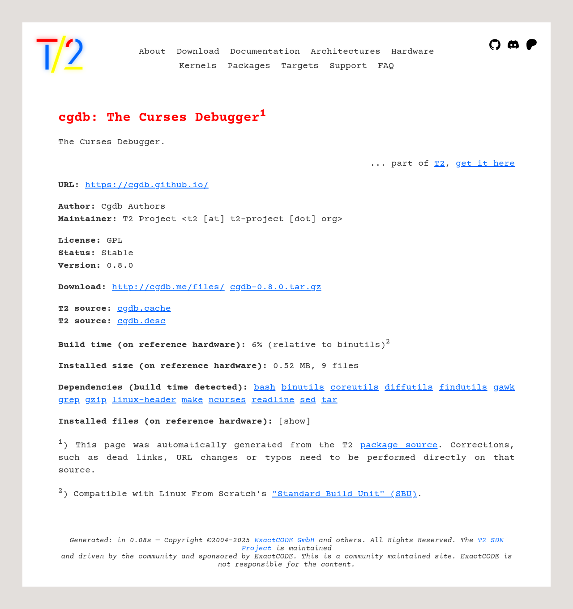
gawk (504, 387)
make (192, 400)
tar (329, 400)
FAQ (386, 66)
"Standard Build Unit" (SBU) (344, 494)
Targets (300, 66)
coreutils (354, 387)
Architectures (346, 52)
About (152, 52)
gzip (96, 400)
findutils (463, 387)
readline (273, 400)
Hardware (412, 52)
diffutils (409, 387)
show (294, 421)
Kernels (198, 66)
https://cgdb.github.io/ (147, 185)
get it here (485, 164)
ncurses (227, 400)
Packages (248, 66)
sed (308, 400)
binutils (303, 387)
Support (348, 66)
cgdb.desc (141, 321)
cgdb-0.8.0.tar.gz (275, 287)
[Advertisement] (488, 237)
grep (69, 400)
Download (197, 52)
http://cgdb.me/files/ (168, 287)
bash (264, 387)
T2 (439, 164)
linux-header (144, 400)
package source (399, 445)
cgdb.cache (144, 309)
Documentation (265, 52)
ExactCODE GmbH (284, 540)
